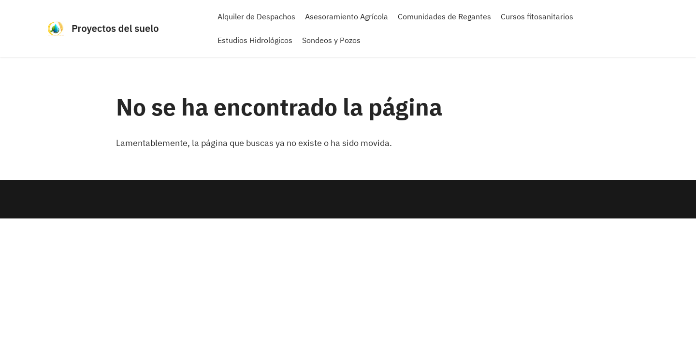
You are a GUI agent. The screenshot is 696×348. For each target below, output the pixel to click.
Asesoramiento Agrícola (346, 16)
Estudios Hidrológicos (255, 40)
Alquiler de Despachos (256, 16)
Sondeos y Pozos (331, 40)
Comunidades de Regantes (444, 16)
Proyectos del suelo (115, 28)
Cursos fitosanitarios (537, 16)
